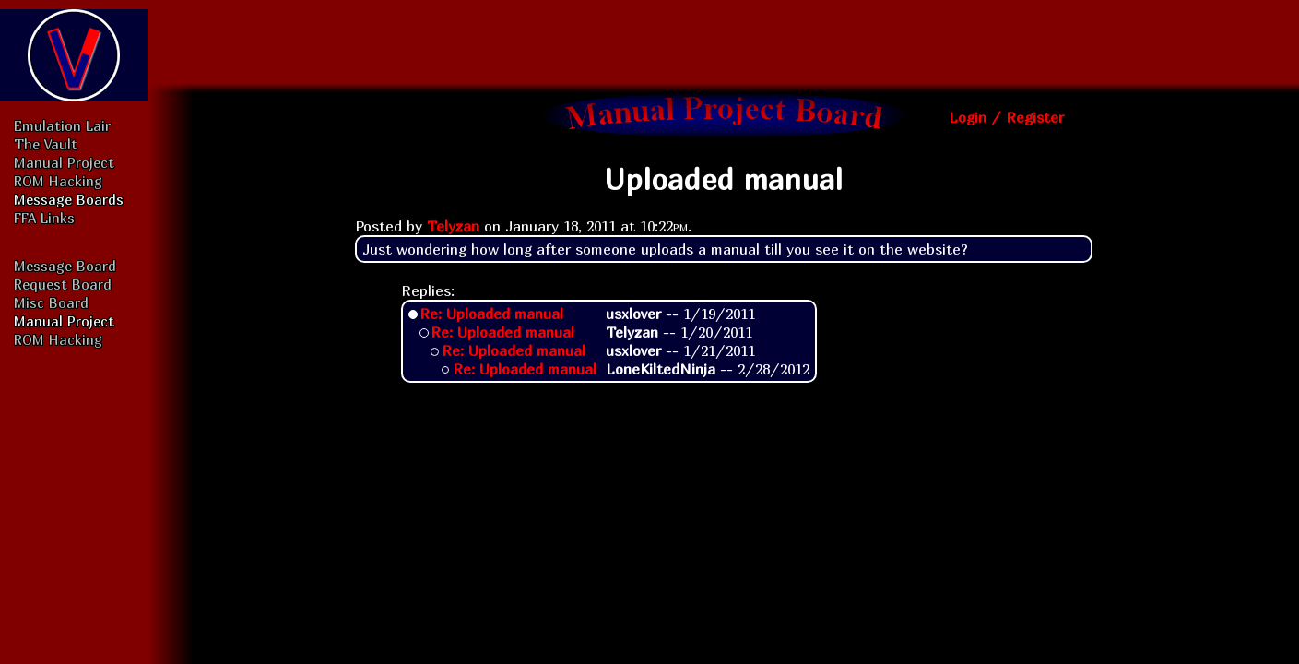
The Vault (45, 144)
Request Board (63, 284)
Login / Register (1006, 117)
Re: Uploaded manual (491, 313)
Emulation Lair (62, 125)
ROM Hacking (58, 180)
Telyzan (453, 226)
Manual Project (64, 162)
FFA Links (44, 217)
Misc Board (51, 302)
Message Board (65, 265)
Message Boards (69, 199)
